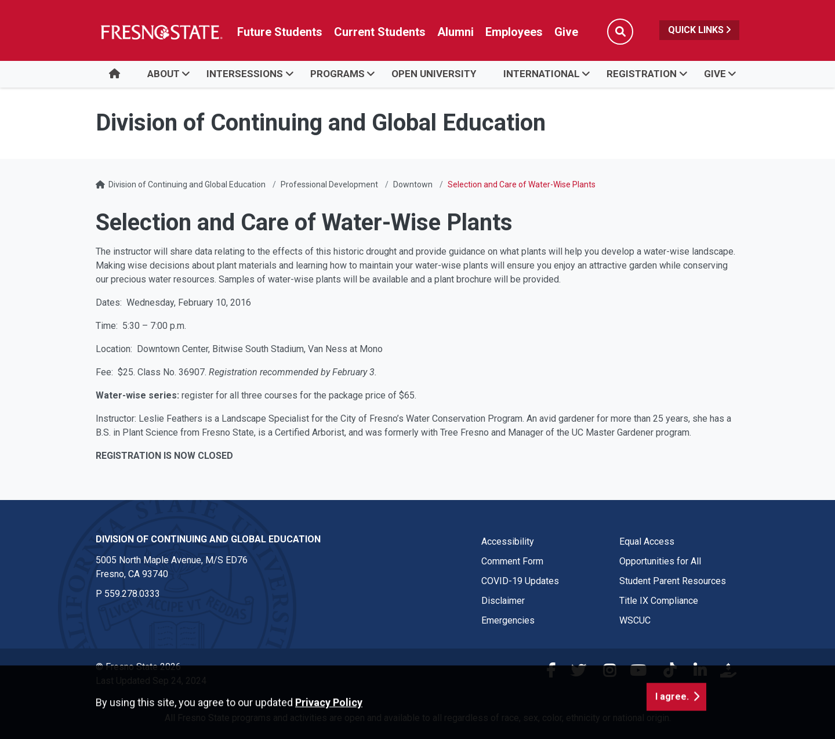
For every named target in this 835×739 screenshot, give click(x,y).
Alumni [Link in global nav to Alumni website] (455, 32)
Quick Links (699, 29)
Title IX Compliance (658, 600)
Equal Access (646, 541)
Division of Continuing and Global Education (187, 184)
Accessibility (507, 541)
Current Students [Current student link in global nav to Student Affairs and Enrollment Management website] (380, 32)
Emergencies (508, 620)
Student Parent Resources (672, 580)
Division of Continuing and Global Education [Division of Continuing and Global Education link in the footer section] (208, 539)
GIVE (715, 73)
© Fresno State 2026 (138, 666)
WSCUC (635, 620)
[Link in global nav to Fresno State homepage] (161, 32)
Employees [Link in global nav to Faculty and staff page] (514, 32)
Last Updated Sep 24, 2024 (151, 680)
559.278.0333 (132, 593)
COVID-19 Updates (520, 580)
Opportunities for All (660, 561)
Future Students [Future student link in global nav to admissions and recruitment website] (279, 32)
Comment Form (512, 561)
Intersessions (244, 73)
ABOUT (163, 73)
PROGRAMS (337, 73)
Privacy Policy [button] (328, 731)
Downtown (413, 184)
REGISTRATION (642, 73)
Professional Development (329, 184)
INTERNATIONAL (541, 73)
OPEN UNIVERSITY (433, 73)
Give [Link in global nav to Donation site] (566, 32)
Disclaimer (503, 600)
